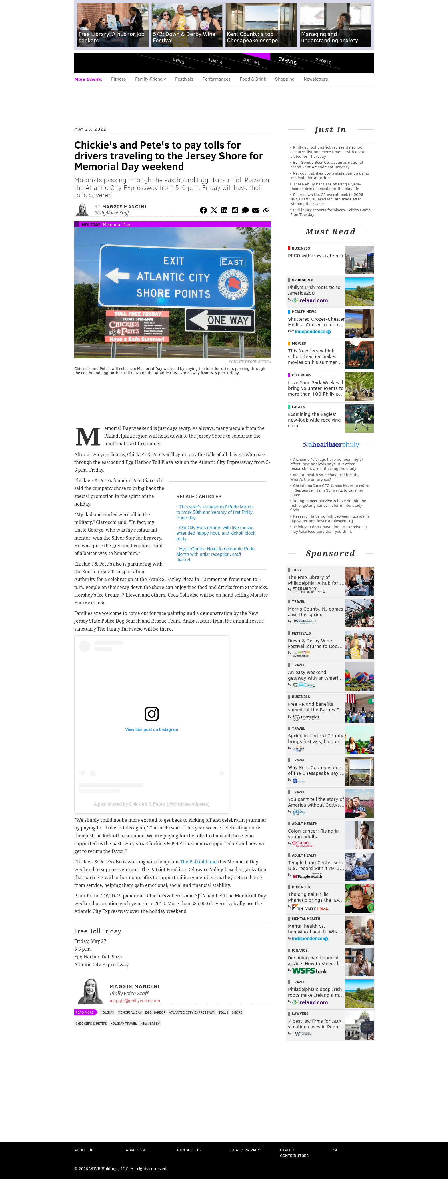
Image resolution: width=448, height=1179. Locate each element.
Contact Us (189, 1149)
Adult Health (304, 823)
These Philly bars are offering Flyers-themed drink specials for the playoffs (325, 186)
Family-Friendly (150, 79)
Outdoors (301, 375)
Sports (324, 61)
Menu (83, 63)
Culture (251, 61)
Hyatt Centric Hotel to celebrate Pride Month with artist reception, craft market (215, 554)
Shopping (285, 79)
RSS (334, 1149)
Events (287, 61)
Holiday (91, 224)
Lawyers (300, 1013)
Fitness (118, 79)
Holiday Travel (123, 1023)
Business (301, 248)
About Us (83, 1149)
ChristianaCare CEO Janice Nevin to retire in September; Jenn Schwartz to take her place (329, 490)
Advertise (136, 1149)
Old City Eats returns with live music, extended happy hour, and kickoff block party (215, 533)
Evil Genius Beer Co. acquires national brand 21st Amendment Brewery (326, 164)
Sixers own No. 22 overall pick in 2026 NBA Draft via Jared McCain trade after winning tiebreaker (326, 199)
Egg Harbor (155, 1012)
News (178, 61)
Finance (299, 950)
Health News (304, 311)
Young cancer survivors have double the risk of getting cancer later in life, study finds (328, 505)
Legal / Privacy (244, 1149)
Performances (217, 79)
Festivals (184, 79)
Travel (298, 601)
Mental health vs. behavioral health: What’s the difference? (324, 477)
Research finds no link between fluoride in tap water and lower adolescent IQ (329, 518)
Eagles (298, 406)
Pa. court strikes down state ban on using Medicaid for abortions (329, 175)
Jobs (296, 569)
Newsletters (316, 79)
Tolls (223, 1012)
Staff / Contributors (294, 1152)
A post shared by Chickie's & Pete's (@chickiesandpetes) (152, 804)
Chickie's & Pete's (91, 1023)
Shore (237, 1012)
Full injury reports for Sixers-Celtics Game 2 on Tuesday (330, 212)
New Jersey (150, 1023)
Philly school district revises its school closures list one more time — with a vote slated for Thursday (328, 151)
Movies (299, 343)
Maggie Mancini (124, 206)
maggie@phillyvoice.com (135, 1000)
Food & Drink (253, 79)
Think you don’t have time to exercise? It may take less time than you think (328, 529)
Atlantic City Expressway (192, 1012)
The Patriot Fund (198, 862)
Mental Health (306, 918)
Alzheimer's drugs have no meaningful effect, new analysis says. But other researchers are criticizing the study (326, 463)
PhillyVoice (113, 63)
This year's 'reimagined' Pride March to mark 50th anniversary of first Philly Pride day (214, 512)
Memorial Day (116, 224)
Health (214, 60)
